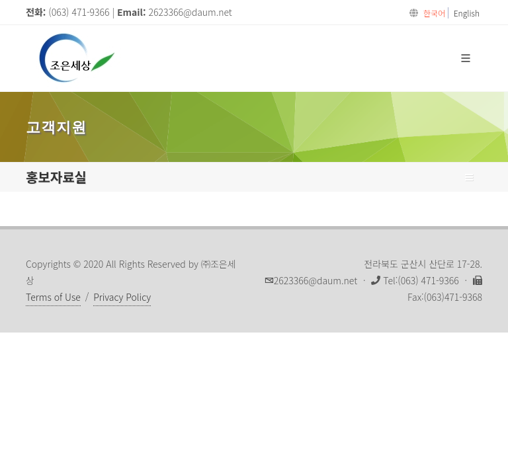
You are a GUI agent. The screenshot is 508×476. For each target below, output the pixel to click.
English (467, 13)
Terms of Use (53, 296)
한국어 (434, 13)
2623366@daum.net (190, 12)
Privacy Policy (122, 296)
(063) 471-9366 (78, 12)
